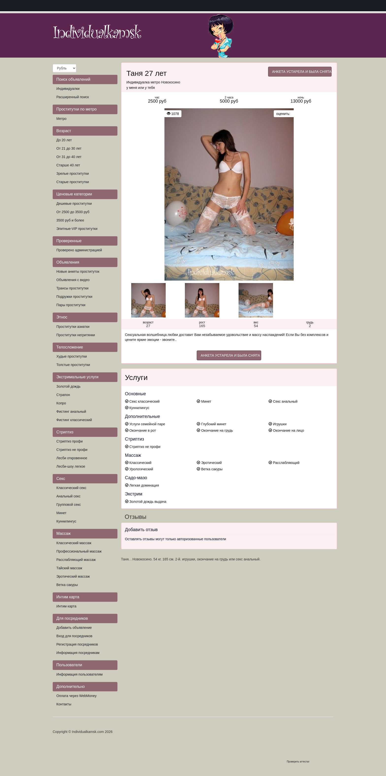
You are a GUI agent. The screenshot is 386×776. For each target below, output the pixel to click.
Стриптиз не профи (71, 450)
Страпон (63, 395)
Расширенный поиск (72, 97)
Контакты (63, 704)
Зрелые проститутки (72, 173)
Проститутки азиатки (72, 327)
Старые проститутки (72, 182)
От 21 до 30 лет (68, 148)
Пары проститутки (70, 305)
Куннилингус (66, 521)
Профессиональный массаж (79, 551)
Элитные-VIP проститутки (76, 229)
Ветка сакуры (67, 585)
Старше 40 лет (68, 165)
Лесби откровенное (71, 458)
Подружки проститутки (74, 297)
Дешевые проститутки (74, 204)
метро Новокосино (165, 82)
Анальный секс (68, 496)
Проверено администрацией (79, 250)
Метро (61, 119)
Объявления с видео (73, 280)
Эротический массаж (73, 576)
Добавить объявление (74, 628)
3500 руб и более (70, 220)
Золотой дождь (68, 386)
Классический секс (71, 488)
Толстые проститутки (73, 365)
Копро (61, 403)
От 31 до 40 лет (68, 157)
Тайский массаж (69, 568)
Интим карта (66, 606)
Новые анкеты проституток (77, 271)
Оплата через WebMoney (76, 696)
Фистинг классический (74, 420)
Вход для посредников (74, 636)
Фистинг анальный (71, 411)
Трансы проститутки (72, 288)
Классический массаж (73, 543)
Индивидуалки (68, 89)
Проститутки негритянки (75, 335)
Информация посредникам (77, 653)
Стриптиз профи (69, 441)
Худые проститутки (71, 356)
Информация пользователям (79, 674)
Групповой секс (68, 505)
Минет (61, 513)
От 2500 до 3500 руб (72, 212)
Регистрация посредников (77, 644)
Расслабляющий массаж (76, 560)
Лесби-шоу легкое (70, 466)
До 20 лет (64, 140)
